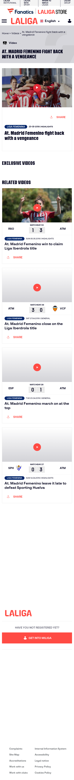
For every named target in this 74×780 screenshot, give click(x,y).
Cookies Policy (43, 772)
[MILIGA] (68, 21)
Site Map (14, 754)
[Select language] (50, 21)
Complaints (15, 748)
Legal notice (42, 760)
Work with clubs (18, 772)
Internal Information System (50, 748)
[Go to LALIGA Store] (37, 11)
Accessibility (42, 754)
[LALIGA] (24, 21)
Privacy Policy (43, 766)
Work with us (16, 766)
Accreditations (17, 760)
